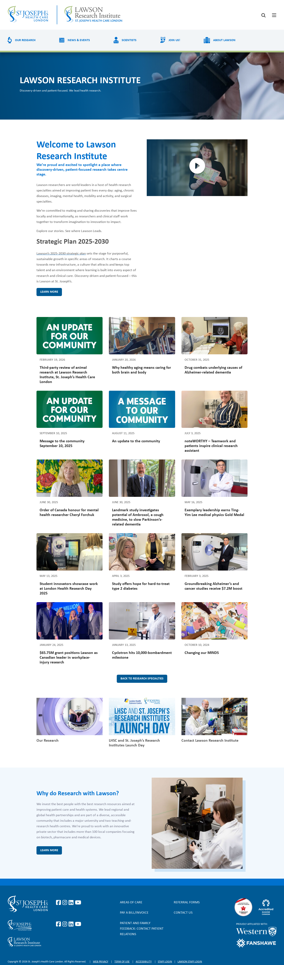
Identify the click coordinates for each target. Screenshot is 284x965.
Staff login (165, 961)
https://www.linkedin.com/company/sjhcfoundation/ (72, 924)
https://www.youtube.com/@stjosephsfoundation (78, 924)
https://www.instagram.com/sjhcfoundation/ (65, 924)
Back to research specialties (142, 678)
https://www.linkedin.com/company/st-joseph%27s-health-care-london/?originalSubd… (72, 903)
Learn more (49, 291)
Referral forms (187, 902)
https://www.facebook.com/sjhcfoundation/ (59, 924)
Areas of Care (131, 902)
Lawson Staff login (190, 961)
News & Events (79, 40)
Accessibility (144, 961)
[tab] (274, 15)
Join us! (174, 40)
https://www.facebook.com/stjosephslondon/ (59, 903)
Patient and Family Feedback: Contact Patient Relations (141, 928)
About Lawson (224, 40)
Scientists (129, 40)
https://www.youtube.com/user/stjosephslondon (78, 903)
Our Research (25, 40)
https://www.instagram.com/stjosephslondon (65, 903)
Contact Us (183, 913)
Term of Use (122, 961)
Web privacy (100, 961)
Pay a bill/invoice (134, 913)
